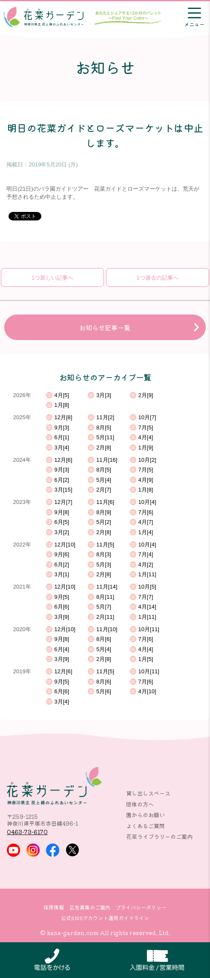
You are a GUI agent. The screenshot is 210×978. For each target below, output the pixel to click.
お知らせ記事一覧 (104, 327)
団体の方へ (140, 804)
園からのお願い (145, 815)
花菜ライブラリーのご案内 (159, 836)
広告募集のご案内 (89, 907)
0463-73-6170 (27, 832)
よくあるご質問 (145, 826)
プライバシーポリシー (141, 907)
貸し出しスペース (148, 793)
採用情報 (53, 907)
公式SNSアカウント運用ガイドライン (105, 918)
